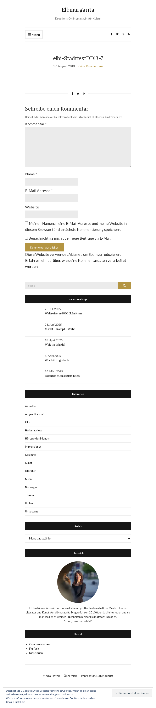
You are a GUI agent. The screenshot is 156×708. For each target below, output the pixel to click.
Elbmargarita (78, 9)
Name (31, 174)
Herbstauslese (33, 430)
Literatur (30, 471)
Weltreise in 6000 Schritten (63, 313)
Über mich (70, 675)
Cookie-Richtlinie (15, 701)
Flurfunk (34, 648)
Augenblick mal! (34, 414)
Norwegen (31, 487)
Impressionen (33, 446)
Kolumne (30, 454)
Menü (34, 35)
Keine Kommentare (90, 66)
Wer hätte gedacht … (59, 360)
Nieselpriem (36, 653)
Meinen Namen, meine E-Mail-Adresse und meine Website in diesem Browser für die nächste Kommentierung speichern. (76, 226)
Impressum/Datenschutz (97, 675)
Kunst (28, 462)
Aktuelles (30, 406)
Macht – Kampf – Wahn (60, 329)
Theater (30, 495)
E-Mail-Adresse (38, 190)
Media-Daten (51, 675)
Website (32, 207)
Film (27, 422)
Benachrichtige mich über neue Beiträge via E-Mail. (69, 238)
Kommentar (35, 124)
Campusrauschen (39, 644)
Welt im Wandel (55, 344)
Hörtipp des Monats (37, 438)
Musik (28, 479)
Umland (29, 503)
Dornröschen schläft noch (62, 376)
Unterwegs (31, 511)
